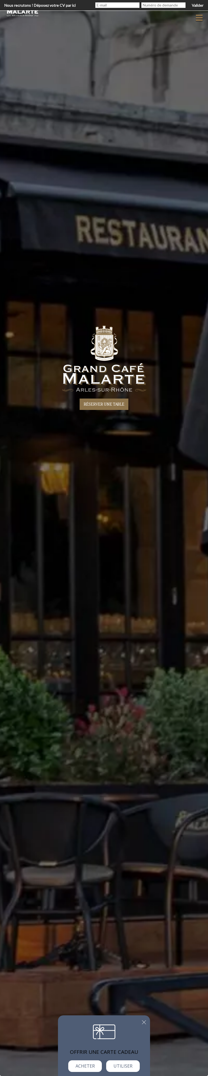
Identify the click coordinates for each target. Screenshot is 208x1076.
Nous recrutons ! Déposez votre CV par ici (40, 5)
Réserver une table (104, 404)
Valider (197, 5)
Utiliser (122, 1066)
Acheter (85, 1066)
